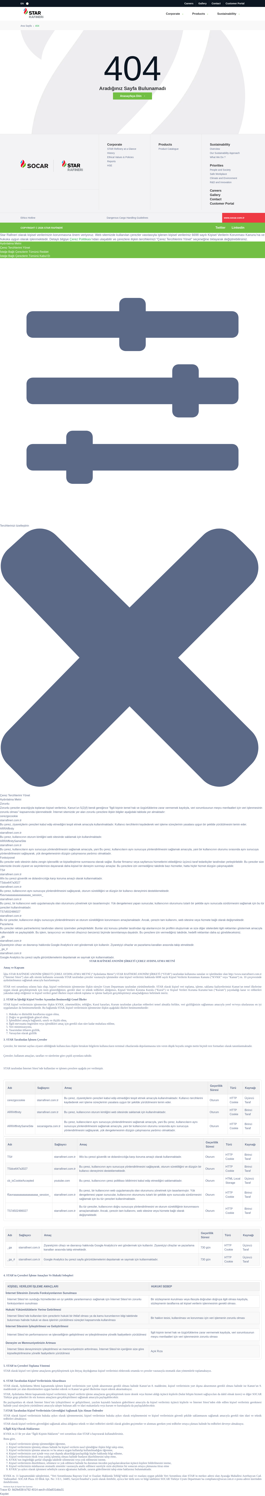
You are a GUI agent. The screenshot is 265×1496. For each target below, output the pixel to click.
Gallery (202, 3)
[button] (25, 3)
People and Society (220, 169)
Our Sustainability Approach (225, 153)
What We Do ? (218, 157)
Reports (111, 161)
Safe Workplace (218, 174)
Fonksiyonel (7, 857)
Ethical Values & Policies (120, 157)
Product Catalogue (169, 148)
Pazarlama (6, 924)
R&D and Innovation (220, 182)
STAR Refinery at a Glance (121, 148)
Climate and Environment (223, 178)
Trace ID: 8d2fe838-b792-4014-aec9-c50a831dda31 (32, 1489)
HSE (109, 165)
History (111, 153)
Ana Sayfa (26, 25)
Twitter (220, 227)
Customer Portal (235, 3)
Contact (216, 3)
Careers (188, 3)
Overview (215, 148)
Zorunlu (4, 803)
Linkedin (238, 227)
